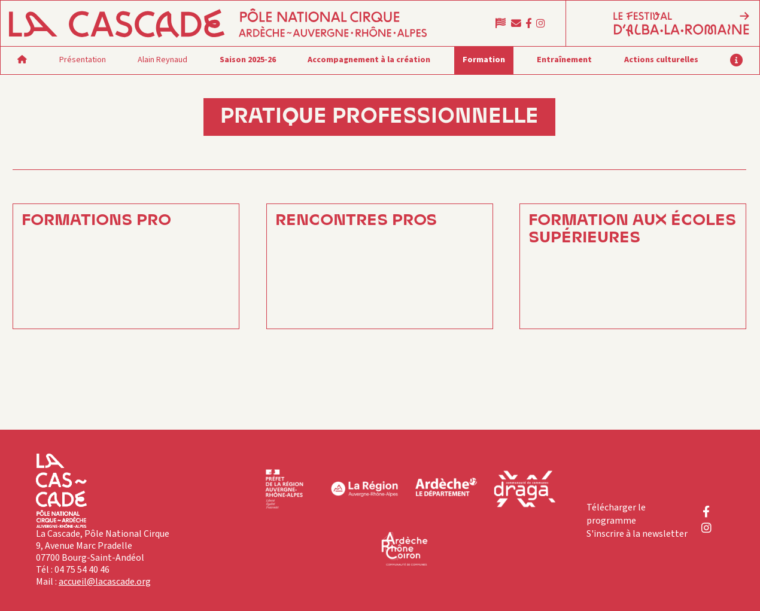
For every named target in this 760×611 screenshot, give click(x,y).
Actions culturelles (661, 60)
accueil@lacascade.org (105, 581)
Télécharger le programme (616, 514)
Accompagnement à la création (369, 60)
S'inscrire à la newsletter (637, 533)
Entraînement (564, 60)
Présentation (82, 60)
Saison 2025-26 (248, 60)
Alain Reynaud (162, 60)
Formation (484, 60)
